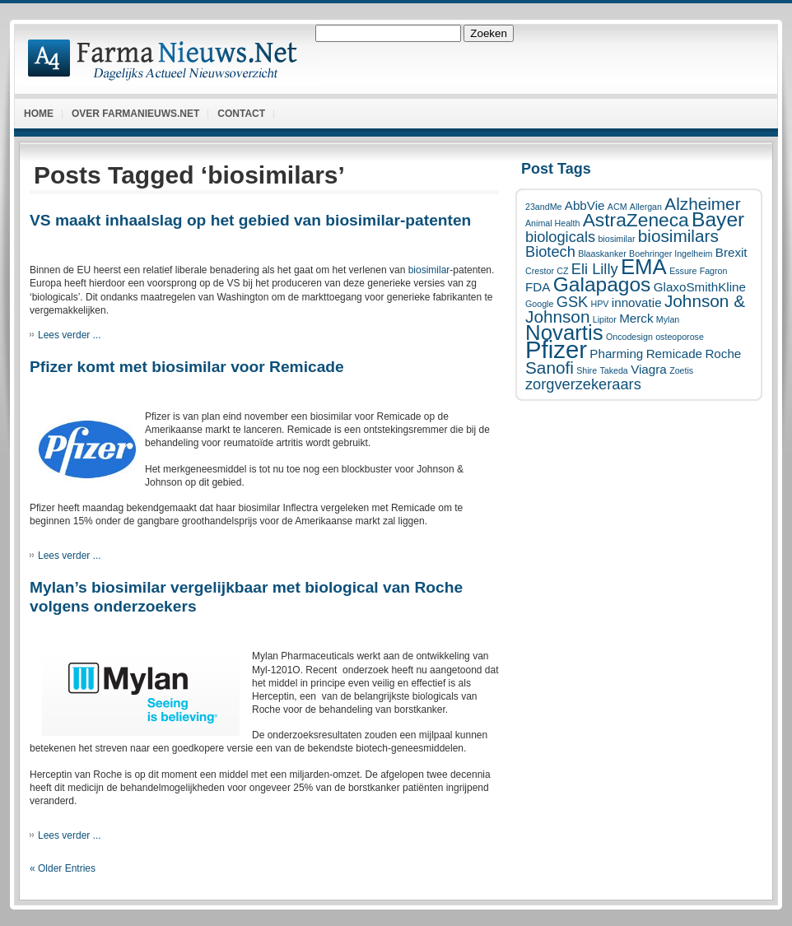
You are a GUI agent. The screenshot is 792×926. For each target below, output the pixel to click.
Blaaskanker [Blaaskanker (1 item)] (602, 253)
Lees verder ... (69, 335)
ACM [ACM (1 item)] (617, 207)
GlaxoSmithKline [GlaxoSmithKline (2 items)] (700, 287)
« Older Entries (63, 868)
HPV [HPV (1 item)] (600, 304)
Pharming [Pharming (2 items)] (616, 354)
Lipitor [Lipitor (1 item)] (605, 319)
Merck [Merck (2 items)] (636, 318)
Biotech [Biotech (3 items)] (550, 251)
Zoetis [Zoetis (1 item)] (681, 370)
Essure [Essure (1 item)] (682, 271)
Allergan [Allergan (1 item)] (646, 207)
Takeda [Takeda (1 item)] (613, 370)
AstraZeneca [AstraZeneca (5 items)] (636, 219)
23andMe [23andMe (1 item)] (543, 207)
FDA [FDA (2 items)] (537, 287)
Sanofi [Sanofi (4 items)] (549, 367)
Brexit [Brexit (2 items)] (731, 252)
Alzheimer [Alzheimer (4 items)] (702, 203)
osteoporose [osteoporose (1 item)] (679, 337)
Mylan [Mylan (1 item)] (667, 319)
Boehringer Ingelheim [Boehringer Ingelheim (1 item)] (670, 253)
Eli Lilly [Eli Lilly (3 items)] (594, 268)
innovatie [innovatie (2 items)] (637, 302)
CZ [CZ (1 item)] (562, 271)
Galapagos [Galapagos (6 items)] (602, 284)
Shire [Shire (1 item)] (586, 370)
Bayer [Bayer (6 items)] (718, 219)
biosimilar (429, 270)
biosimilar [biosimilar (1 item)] (616, 239)
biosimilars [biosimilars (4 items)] (678, 235)
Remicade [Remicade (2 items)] (674, 354)
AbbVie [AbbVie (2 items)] (585, 205)
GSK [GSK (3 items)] (572, 301)
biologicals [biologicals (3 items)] (560, 236)
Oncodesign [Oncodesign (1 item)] (629, 337)
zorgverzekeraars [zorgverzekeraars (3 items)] (583, 384)
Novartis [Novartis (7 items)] (564, 332)
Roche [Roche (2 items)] (723, 354)
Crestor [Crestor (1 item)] (539, 271)
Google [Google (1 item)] (539, 304)
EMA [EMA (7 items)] (644, 266)
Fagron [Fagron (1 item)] (714, 271)
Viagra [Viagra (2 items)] (649, 369)
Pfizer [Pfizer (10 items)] (556, 349)
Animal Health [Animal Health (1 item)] (552, 223)
